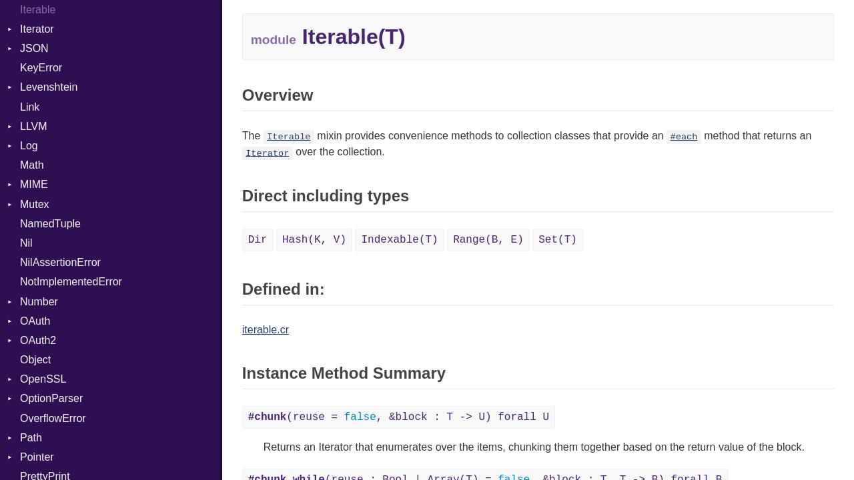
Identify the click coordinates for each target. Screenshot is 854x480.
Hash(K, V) (314, 240)
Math (32, 165)
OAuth (35, 321)
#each (684, 137)
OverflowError (53, 418)
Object (35, 359)
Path (31, 437)
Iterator (37, 29)
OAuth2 (38, 340)
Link (29, 107)
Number (39, 301)
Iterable (288, 137)
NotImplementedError (71, 281)
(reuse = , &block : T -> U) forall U (398, 417)
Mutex (34, 204)
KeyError (41, 67)
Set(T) (557, 240)
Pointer (37, 457)
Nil (26, 243)
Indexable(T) (399, 240)
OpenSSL (43, 379)
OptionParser (51, 398)
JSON (34, 48)
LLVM (33, 126)
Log (29, 145)
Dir (258, 240)
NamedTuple (50, 223)
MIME (34, 184)
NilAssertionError (60, 262)
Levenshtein (48, 87)
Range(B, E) (488, 240)
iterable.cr (265, 329)
